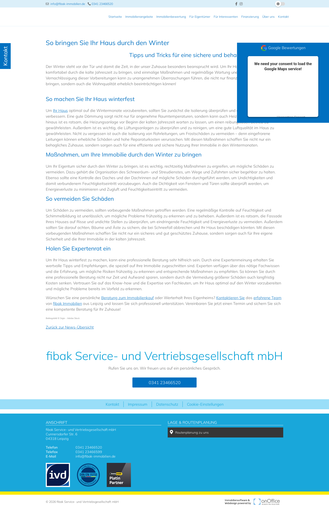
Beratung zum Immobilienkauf (127, 297)
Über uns (268, 17)
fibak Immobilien (67, 303)
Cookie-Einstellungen (205, 404)
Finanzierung (250, 17)
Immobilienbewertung (171, 17)
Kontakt (283, 17)
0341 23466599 (89, 452)
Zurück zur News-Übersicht (70, 327)
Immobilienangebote (139, 17)
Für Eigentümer (199, 17)
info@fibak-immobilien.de (65, 4)
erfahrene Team (267, 297)
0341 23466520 (100, 4)
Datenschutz (167, 404)
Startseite (115, 17)
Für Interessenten (226, 17)
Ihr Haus (60, 110)
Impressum (137, 404)
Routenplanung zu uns (189, 432)
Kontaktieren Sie (230, 297)
